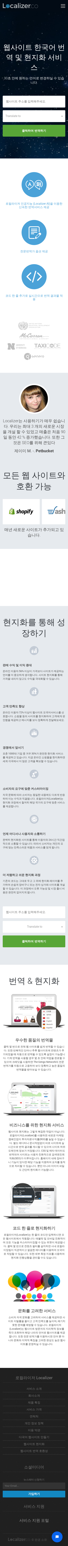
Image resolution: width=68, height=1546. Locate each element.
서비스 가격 (34, 1409)
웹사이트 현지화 (34, 1444)
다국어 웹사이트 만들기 (34, 1437)
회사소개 (34, 1395)
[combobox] (34, 116)
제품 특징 (34, 1402)
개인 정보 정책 (34, 1423)
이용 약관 (34, 1430)
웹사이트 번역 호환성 (34, 1451)
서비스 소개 (34, 1388)
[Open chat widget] (57, 1536)
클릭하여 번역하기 (34, 130)
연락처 (34, 1416)
